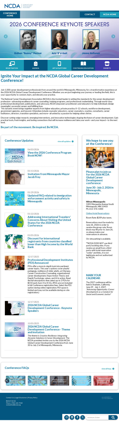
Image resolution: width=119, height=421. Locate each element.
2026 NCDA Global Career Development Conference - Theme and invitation (49, 329)
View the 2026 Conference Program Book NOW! (49, 154)
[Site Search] (97, 417)
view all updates (66, 141)
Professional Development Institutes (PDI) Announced (50, 261)
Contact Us (10, 397)
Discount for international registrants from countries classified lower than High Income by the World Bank (50, 243)
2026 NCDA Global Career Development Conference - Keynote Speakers (50, 307)
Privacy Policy (32, 397)
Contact (90, 14)
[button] (6, 36)
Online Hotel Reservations (97, 213)
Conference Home (10, 14)
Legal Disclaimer (21, 397)
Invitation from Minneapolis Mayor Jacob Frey (49, 175)
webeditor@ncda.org (13, 405)
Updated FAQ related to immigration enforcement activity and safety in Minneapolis (50, 198)
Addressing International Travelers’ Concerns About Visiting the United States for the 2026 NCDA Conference (49, 221)
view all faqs (108, 369)
